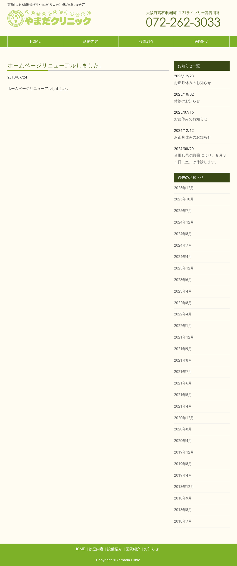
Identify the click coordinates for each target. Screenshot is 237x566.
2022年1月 (183, 326)
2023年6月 (183, 280)
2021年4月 (183, 406)
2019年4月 (183, 475)
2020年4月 (183, 441)
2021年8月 (183, 360)
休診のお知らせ (187, 101)
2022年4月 (183, 314)
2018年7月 (183, 521)
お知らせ (151, 549)
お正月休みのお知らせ (192, 83)
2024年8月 (183, 234)
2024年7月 (183, 245)
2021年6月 (183, 383)
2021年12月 (184, 337)
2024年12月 (184, 222)
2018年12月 (184, 486)
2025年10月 (184, 199)
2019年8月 (183, 464)
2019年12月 (184, 452)
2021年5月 (183, 395)
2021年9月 (183, 349)
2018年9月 (183, 498)
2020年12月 (184, 418)
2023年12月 (184, 268)
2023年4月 (183, 291)
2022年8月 (183, 303)
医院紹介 (201, 41)
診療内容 (90, 41)
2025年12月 (184, 188)
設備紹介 (146, 41)
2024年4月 (183, 256)
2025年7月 (183, 211)
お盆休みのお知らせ (190, 119)
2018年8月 (183, 510)
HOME (35, 41)
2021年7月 (183, 371)
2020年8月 (183, 429)
